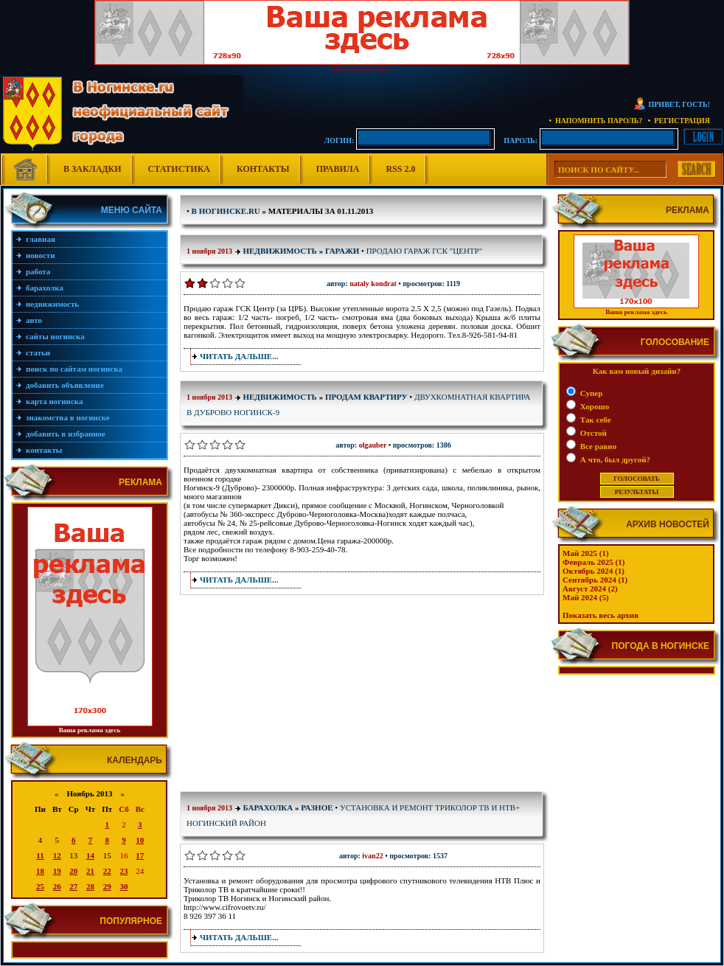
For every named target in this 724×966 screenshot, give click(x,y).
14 (90, 855)
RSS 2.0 (400, 169)
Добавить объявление (65, 385)
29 (107, 886)
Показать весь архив (600, 615)
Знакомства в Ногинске (68, 417)
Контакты (263, 169)
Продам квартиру (366, 396)
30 (123, 886)
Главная (40, 238)
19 (57, 870)
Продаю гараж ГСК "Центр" (424, 250)
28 (90, 886)
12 (57, 855)
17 (140, 855)
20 (73, 870)
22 (107, 870)
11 (39, 855)
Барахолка (44, 287)
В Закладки (92, 169)
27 (73, 886)
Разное (317, 807)
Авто (34, 320)
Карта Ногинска (54, 401)
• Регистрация (679, 121)
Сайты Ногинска (55, 336)
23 (123, 870)
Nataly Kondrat (373, 283)
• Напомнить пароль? (595, 121)
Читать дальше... (239, 356)
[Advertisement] (275, 696)
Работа (38, 271)
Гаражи (342, 250)
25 (40, 886)
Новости (40, 255)
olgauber (373, 445)
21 (90, 870)
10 (140, 839)
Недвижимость (52, 303)
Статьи (38, 352)
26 (57, 886)
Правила (338, 169)
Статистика (179, 169)
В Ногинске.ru (226, 210)
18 (40, 870)
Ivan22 (372, 856)
